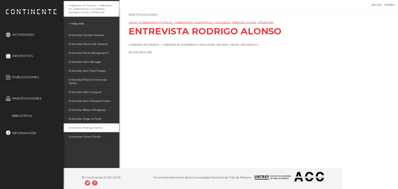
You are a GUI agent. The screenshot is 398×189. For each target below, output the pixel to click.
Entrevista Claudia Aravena (86, 35)
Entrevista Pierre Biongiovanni (89, 53)
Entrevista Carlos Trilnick (85, 136)
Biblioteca (22, 116)
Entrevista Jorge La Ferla (85, 118)
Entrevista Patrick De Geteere (88, 44)
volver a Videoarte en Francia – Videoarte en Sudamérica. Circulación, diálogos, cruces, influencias (201, 22)
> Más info (76, 23)
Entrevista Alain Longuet (85, 92)
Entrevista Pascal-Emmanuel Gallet (88, 81)
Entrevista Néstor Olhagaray (87, 110)
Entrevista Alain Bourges (85, 62)
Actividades (23, 34)
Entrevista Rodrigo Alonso (85, 127)
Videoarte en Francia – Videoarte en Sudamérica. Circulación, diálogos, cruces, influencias (90, 9)
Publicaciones (25, 77)
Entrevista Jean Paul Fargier (87, 70)
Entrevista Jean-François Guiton (90, 101)
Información (24, 133)
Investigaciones (26, 98)
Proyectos (22, 56)
